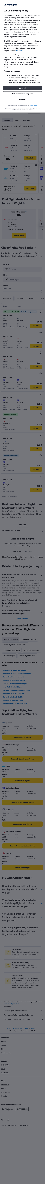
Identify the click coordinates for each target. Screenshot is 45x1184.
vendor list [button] (19, 50)
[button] (22, 88)
